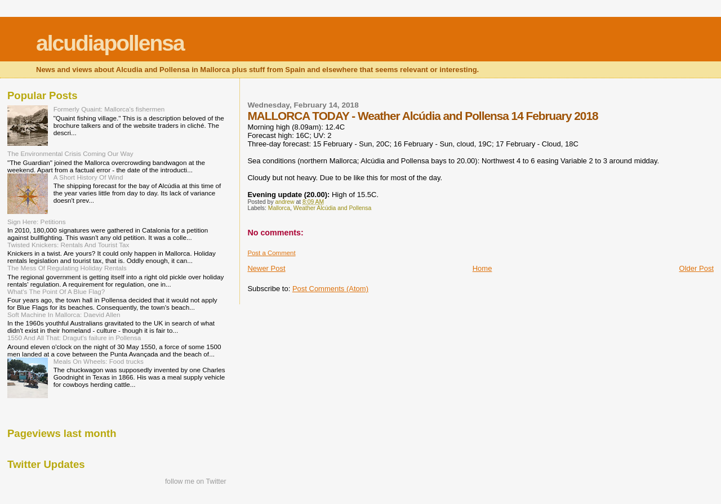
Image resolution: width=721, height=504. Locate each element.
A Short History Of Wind (88, 177)
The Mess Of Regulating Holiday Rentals (67, 267)
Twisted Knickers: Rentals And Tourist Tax (68, 244)
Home (482, 268)
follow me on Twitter (195, 481)
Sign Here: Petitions (36, 221)
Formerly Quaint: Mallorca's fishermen (109, 109)
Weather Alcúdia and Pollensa (332, 208)
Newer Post (266, 268)
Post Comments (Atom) (330, 288)
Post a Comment (271, 252)
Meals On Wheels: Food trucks (99, 361)
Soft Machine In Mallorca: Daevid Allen (64, 314)
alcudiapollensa (110, 43)
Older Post (696, 268)
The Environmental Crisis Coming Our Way (70, 153)
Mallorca (279, 208)
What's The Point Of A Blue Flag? (56, 291)
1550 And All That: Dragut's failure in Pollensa (74, 337)
